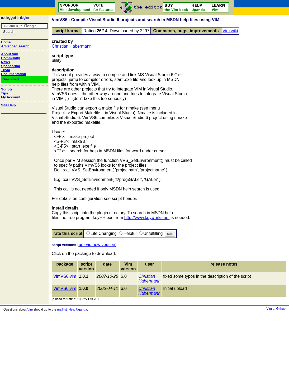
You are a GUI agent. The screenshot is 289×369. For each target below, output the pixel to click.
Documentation (13, 74)
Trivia (5, 70)
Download (10, 79)
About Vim (9, 54)
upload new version (97, 244)
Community (10, 58)
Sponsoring (10, 66)
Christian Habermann (72, 46)
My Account (10, 97)
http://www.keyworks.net (147, 217)
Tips (4, 93)
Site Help (8, 105)
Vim (30, 309)
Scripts (7, 89)
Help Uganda (78, 309)
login (24, 18)
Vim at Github (275, 309)
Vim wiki (230, 31)
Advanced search (15, 46)
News (5, 62)
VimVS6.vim (64, 276)
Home (6, 42)
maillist (62, 309)
